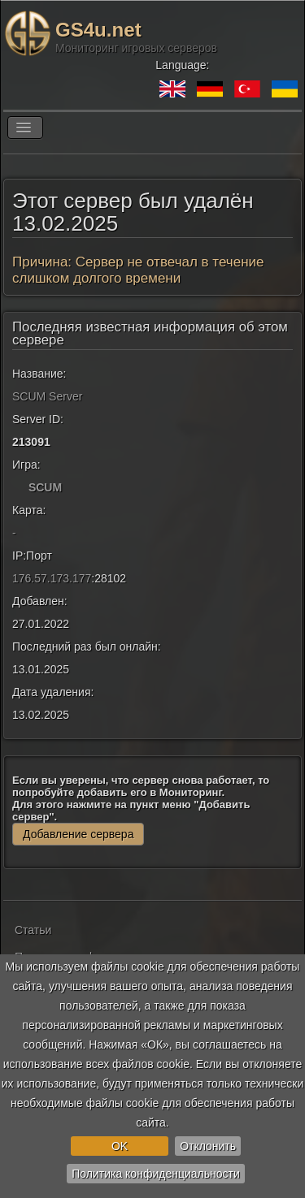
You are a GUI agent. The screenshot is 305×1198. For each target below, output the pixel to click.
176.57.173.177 (51, 578)
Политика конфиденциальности (156, 1173)
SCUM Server (47, 396)
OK (119, 1146)
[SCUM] (18, 487)
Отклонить (208, 1146)
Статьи (33, 929)
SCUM (45, 487)
